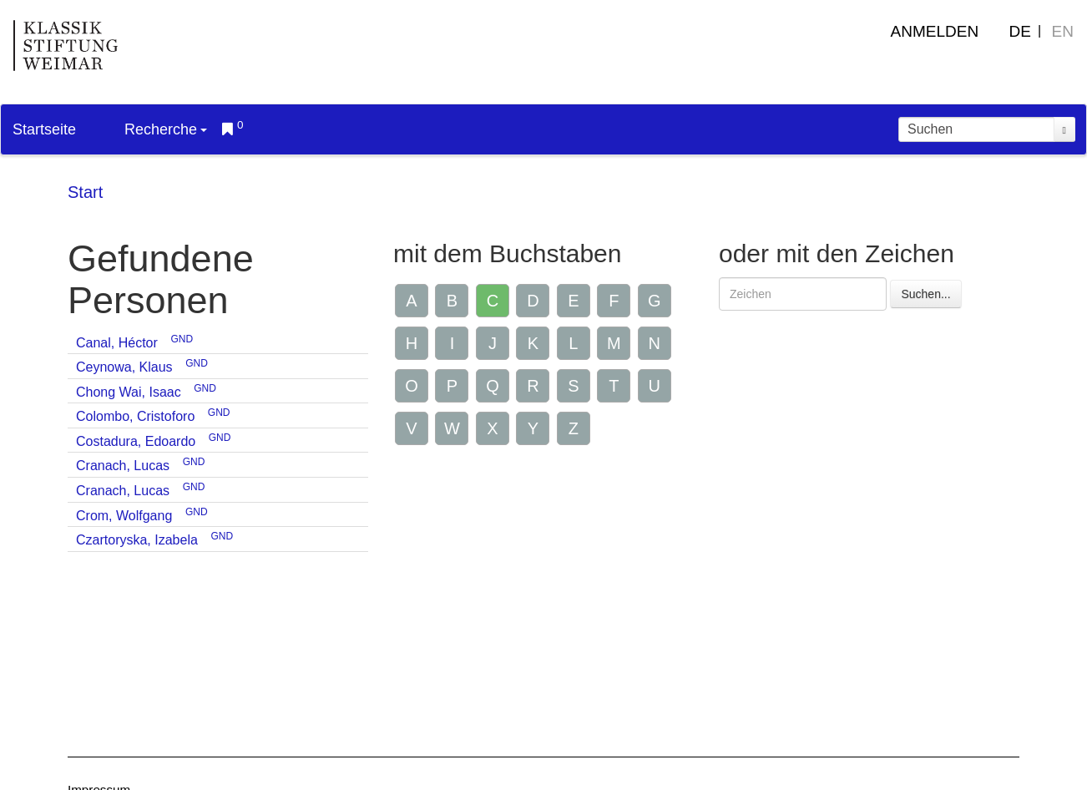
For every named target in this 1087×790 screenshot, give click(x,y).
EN (1063, 31)
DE (1020, 31)
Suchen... (925, 294)
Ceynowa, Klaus (124, 367)
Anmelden (935, 31)
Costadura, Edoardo (135, 441)
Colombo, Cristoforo (135, 416)
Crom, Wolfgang (124, 516)
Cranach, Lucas (122, 465)
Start (85, 192)
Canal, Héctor (117, 343)
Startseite (44, 129)
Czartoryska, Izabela (137, 540)
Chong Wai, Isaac (128, 392)
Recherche (165, 129)
